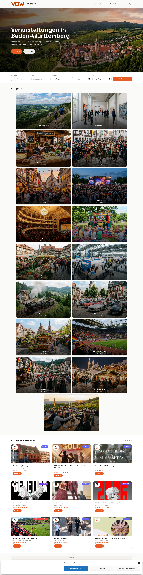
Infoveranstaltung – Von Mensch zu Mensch (110, 302)
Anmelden (87, 475)
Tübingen (14, 540)
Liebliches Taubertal (79, 537)
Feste (44, 534)
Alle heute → (127, 204)
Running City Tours (60, 302)
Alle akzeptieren (76, 568)
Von (73, 75)
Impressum (107, 529)
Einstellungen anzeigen (127, 568)
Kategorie (14, 75)
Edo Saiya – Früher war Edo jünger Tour (108, 267)
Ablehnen (101, 568)
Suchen (122, 79)
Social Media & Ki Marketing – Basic (107, 230)
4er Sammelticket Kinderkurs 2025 (25, 302)
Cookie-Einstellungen (111, 537)
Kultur (44, 210)
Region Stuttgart (78, 545)
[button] (139, 563)
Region (54, 75)
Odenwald (76, 543)
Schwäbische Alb (78, 548)
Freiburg (20, 232)
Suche (29, 51)
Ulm (12, 543)
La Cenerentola (59, 267)
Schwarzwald (77, 551)
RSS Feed (107, 534)
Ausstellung (46, 526)
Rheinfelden (104, 304)
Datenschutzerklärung (111, 532)
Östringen (28, 304)
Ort (32, 76)
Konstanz (104, 269)
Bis (93, 75)
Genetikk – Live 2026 (20, 267)
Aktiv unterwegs (47, 523)
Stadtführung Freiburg (20, 230)
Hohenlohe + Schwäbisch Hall (82, 529)
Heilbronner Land (78, 526)
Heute (124, 4)
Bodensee (76, 523)
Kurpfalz (76, 534)
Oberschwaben (78, 540)
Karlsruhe (14, 532)
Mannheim (14, 534)
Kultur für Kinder (47, 543)
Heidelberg (14, 529)
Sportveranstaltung (40, 283)
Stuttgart (61, 234)
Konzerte (43, 247)
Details (17, 237)
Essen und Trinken (48, 529)
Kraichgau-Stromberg (80, 532)
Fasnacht (45, 532)
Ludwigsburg (15, 537)
